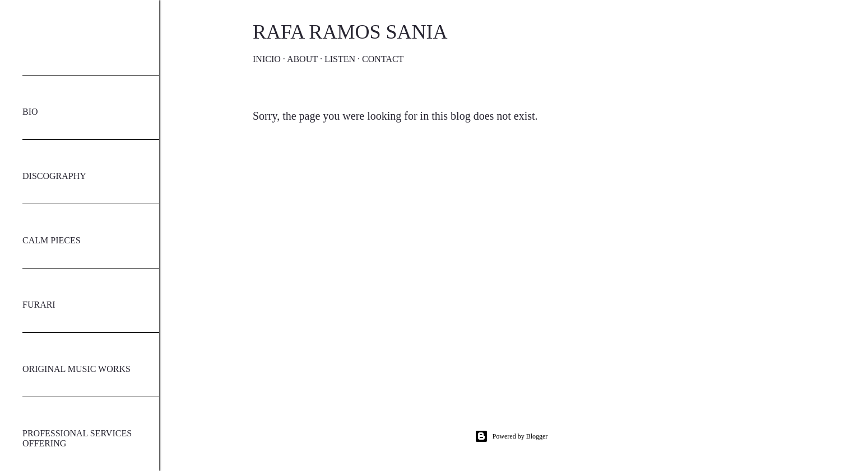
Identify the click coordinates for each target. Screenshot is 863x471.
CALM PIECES (51, 240)
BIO (30, 111)
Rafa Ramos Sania (350, 32)
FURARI (38, 304)
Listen (339, 59)
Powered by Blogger (511, 436)
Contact (382, 59)
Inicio (267, 59)
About (302, 59)
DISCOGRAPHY (54, 176)
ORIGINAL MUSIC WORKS (76, 369)
